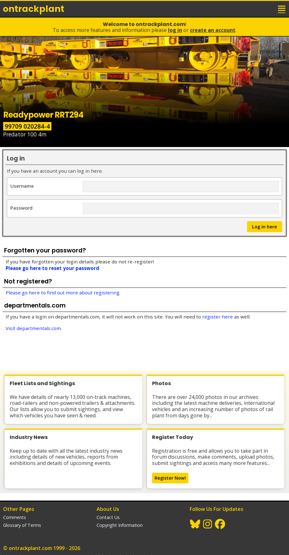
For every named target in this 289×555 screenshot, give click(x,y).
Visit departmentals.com (33, 328)
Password (21, 208)
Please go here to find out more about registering (62, 292)
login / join (268, 9)
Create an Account (212, 30)
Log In (175, 30)
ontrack (33, 9)
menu (282, 9)
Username (22, 186)
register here (217, 316)
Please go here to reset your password (52, 268)
